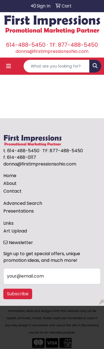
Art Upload (15, 231)
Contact (12, 191)
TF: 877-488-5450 (73, 45)
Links (8, 223)
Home (9, 175)
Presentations (18, 211)
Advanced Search (22, 203)
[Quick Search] (57, 66)
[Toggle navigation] (8, 66)
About (10, 183)
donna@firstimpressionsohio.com (52, 51)
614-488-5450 (25, 45)
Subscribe (18, 294)
